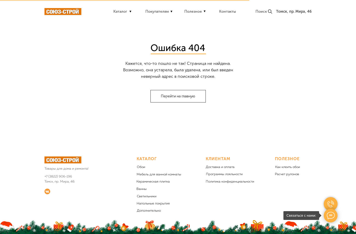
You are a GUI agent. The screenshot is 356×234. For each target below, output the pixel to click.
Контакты (227, 11)
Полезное (193, 11)
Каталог (120, 11)
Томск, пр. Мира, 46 (294, 11)
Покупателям (157, 11)
